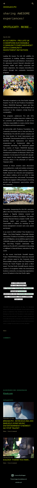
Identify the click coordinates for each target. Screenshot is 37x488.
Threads (28, 288)
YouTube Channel (25, 294)
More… (26, 27)
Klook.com (8, 393)
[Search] (32, 3)
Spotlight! (11, 27)
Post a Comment (12, 431)
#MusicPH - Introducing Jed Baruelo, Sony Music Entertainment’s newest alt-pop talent (18, 424)
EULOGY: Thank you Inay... (16, 459)
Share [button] (4, 330)
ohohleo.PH (9, 7)
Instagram (19, 288)
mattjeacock (23, 479)
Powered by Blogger (18, 475)
